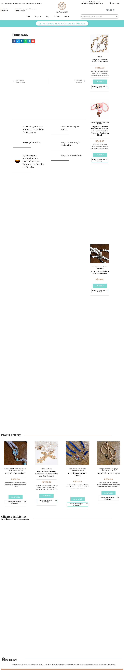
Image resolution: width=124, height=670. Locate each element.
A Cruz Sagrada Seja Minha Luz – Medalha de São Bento (33, 129)
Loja (28, 16)
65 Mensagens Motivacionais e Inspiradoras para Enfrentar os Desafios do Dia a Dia (33, 161)
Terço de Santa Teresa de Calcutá (77, 474)
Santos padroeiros (102, 267)
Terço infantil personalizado (15, 473)
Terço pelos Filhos (32, 142)
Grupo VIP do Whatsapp (91, 2)
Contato (57, 16)
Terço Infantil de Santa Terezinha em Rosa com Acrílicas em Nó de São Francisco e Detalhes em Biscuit (100, 131)
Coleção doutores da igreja (108, 469)
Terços (37, 16)
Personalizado (97, 267)
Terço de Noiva (46, 469)
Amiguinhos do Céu (97, 122)
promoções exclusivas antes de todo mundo (92, 4)
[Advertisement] (49, 60)
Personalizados (20, 469)
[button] (14, 41)
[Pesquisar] (117, 16)
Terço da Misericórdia (71, 155)
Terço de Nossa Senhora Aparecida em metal (100, 272)
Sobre (66, 16)
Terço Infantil (12, 470)
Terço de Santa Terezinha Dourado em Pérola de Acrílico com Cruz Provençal (46, 474)
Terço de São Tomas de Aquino (108, 473)
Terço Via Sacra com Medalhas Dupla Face (100, 61)
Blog (47, 16)
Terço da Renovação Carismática (70, 144)
